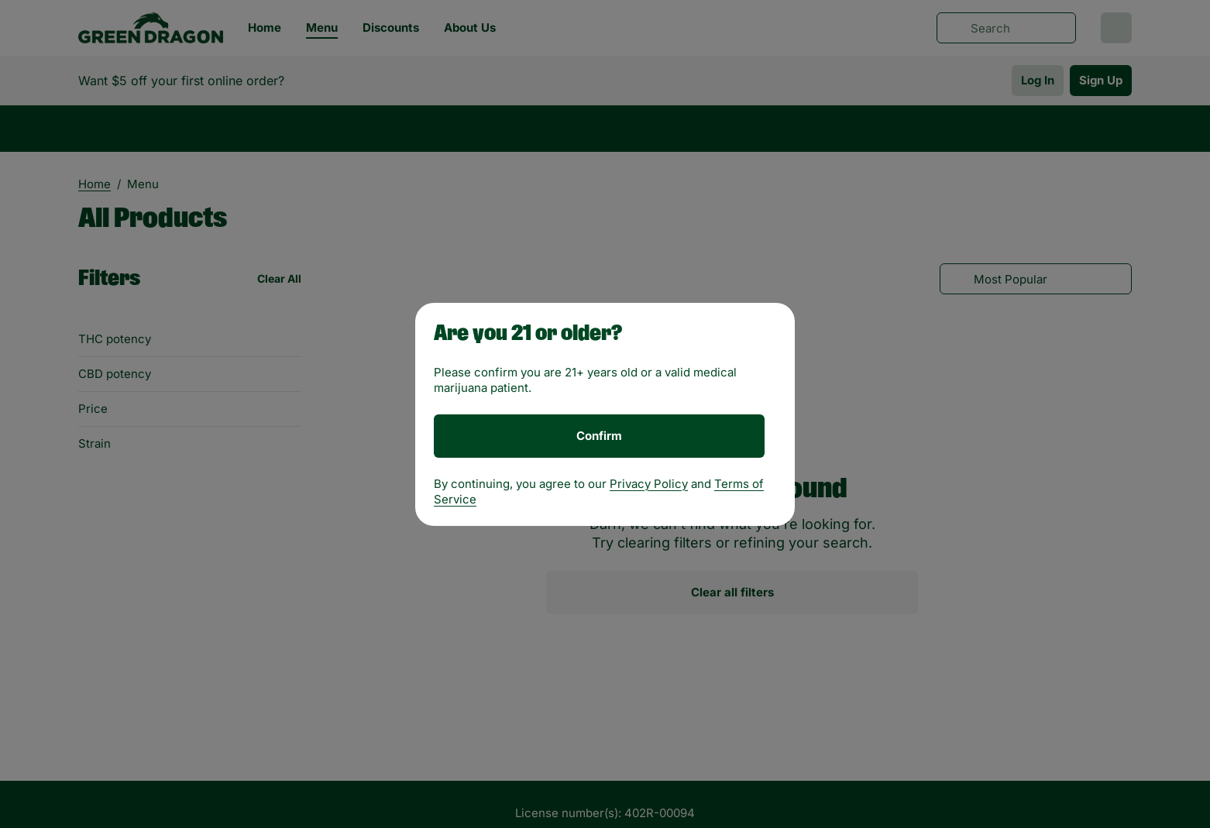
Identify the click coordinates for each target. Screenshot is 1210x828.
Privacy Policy (649, 483)
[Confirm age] (599, 436)
